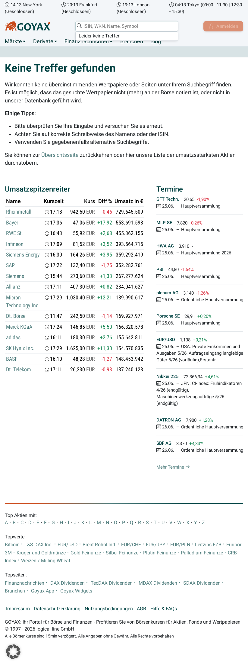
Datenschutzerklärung (57, 609)
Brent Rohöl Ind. (99, 545)
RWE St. (14, 234)
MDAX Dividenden (158, 583)
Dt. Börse (15, 316)
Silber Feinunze (122, 553)
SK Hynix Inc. (20, 348)
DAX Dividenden (67, 583)
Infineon (15, 244)
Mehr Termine (173, 467)
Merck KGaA (19, 327)
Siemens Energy (23, 255)
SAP (10, 266)
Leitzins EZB (208, 545)
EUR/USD (68, 545)
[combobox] (125, 26)
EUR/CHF (131, 545)
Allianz (13, 287)
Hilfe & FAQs (163, 609)
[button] (13, 651)
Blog (155, 42)
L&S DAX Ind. (38, 545)
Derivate (43, 42)
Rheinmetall (18, 212)
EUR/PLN (180, 545)
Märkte (13, 42)
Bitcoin (12, 545)
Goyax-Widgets (76, 591)
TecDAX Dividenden (112, 583)
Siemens (15, 276)
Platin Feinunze (159, 553)
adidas (13, 338)
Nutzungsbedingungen (109, 609)
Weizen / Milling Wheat (45, 561)
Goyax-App (42, 591)
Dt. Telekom (18, 370)
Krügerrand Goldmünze (41, 553)
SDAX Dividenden (202, 583)
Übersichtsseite (60, 155)
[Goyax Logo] (27, 26)
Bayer (12, 223)
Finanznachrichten (86, 42)
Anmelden (222, 26)
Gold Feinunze (86, 553)
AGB (141, 609)
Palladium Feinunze (202, 553)
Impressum (18, 609)
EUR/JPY (155, 545)
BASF (11, 359)
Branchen (131, 42)
